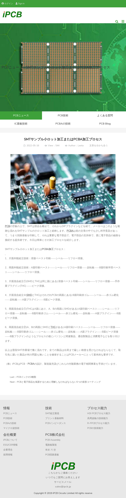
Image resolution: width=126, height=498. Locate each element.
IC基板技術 (20, 123)
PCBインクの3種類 (26, 377)
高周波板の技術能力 (97, 418)
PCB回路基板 (52, 454)
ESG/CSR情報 (10, 444)
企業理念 (7, 449)
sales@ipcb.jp (63, 486)
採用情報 (7, 454)
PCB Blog (105, 123)
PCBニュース (21, 115)
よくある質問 (105, 115)
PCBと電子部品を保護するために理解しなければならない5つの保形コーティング (59, 381)
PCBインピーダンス (55, 423)
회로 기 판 (50, 449)
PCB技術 (63, 115)
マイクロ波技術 (11, 428)
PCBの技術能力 (95, 428)
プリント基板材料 (54, 418)
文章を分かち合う (98, 145)
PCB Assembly (52, 439)
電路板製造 (51, 444)
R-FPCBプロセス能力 (98, 423)
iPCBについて (10, 439)
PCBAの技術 (63, 123)
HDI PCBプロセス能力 (98, 413)
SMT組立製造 (52, 413)
